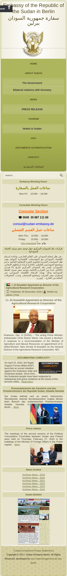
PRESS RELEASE (32, 109)
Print (16, 295)
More (16, 407)
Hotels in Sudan (32, 128)
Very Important (28, 243)
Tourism (33, 119)
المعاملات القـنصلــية (33, 166)
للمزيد (40, 278)
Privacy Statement (42, 550)
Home (33, 63)
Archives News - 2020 (33, 477)
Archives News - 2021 (33, 480)
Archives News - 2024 (33, 489)
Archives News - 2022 (33, 483)
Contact (33, 157)
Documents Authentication (34, 147)
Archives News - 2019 (33, 474)
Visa (33, 138)
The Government (32, 83)
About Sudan (33, 73)
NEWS (33, 99)
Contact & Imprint (22, 550)
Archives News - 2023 (33, 486)
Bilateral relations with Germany (32, 90)
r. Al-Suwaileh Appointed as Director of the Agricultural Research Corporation (32, 286)
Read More (27, 381)
